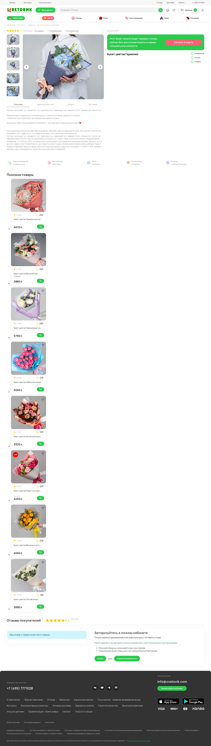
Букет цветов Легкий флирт (26, 599)
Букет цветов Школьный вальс (27, 436)
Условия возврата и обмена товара (49, 733)
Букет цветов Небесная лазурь (27, 382)
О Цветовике (13, 699)
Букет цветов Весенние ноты (26, 545)
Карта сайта (49, 722)
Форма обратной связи (172, 688)
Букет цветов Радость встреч (27, 491)
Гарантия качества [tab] (45, 104)
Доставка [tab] (92, 104)
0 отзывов (38, 30)
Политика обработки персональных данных (163, 730)
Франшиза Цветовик (132, 705)
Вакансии (64, 699)
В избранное (197, 53)
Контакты (12, 705)
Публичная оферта (192, 730)
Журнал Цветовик (33, 699)
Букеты (31, 25)
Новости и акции (83, 711)
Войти (100, 658)
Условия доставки (61, 705)
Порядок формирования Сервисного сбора (83, 733)
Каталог (22, 25)
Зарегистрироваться (127, 658)
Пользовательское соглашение (19, 733)
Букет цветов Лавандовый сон (27, 328)
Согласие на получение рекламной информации (123, 730)
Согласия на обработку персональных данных (82, 730)
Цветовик (11, 25)
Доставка (170, 2)
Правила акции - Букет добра (43, 711)
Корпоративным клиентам (34, 705)
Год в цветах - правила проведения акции (119, 699)
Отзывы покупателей (24, 620)
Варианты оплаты (85, 705)
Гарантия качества (108, 705)
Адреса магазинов (83, 699)
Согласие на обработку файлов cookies (44, 730)
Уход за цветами (15, 711)
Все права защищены (32, 722)
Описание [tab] (18, 104)
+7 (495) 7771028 (20, 688)
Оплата (181, 2)
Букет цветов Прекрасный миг (27, 219)
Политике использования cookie (139, 741)
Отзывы (160, 2)
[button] (11, 2)
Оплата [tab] (71, 104)
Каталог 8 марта (183, 42)
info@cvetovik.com (172, 681)
